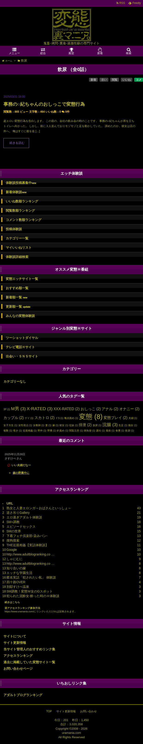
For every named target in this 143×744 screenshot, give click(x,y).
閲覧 (114, 79)
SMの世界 (13, 531)
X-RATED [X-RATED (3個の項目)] (40, 408)
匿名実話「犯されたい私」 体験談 (31, 577)
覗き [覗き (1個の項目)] (17, 430)
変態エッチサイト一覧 (22, 278)
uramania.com (71, 733)
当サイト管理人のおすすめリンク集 (29, 649)
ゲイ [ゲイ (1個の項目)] (29, 418)
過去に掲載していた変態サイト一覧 (29, 662)
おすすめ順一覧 (17, 288)
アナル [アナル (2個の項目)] (110, 409)
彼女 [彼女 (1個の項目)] (63, 425)
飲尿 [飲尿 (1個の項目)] (129, 430)
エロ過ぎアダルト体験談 (24, 517)
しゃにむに (14, 559)
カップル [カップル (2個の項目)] (13, 418)
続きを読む (16, 143)
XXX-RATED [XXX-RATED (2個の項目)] (67, 409)
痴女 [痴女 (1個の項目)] (132, 425)
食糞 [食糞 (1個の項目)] (120, 430)
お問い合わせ (88, 711)
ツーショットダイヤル (22, 337)
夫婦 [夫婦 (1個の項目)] (132, 418)
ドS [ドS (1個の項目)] (59, 418)
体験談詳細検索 (17, 256)
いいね (126, 79)
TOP (49, 711)
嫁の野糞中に (21, 472)
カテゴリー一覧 (17, 238)
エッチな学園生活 (19, 573)
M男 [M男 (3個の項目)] (18, 408)
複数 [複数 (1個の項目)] (7, 430)
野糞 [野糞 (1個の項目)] (51, 430)
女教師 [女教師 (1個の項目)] (38, 425)
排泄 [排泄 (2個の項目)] (85, 425)
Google (11, 550)
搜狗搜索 (12, 540)
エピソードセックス (21, 526)
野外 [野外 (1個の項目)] (42, 430)
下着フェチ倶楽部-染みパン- (26, 536)
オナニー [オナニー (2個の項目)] (129, 409)
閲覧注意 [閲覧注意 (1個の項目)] (76, 430)
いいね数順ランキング (22, 201)
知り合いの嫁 (16, 568)
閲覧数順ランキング (20, 210)
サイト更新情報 (14, 643)
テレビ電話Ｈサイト (20, 347)
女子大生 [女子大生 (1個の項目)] (10, 425)
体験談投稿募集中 (21, 183)
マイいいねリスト (19, 247)
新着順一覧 (16, 297)
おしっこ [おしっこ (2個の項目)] (91, 409)
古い (104, 79)
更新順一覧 (18, 306)
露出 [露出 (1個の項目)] (100, 430)
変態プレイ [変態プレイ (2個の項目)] (115, 418)
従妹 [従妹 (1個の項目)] (73, 425)
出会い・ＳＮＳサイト (22, 356)
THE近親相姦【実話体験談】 (27, 545)
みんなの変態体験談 (20, 315)
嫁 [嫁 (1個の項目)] (55, 425)
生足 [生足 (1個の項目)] (123, 425)
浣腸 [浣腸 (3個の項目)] (110, 424)
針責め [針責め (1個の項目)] (62, 430)
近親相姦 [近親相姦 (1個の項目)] (30, 430)
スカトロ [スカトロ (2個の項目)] (44, 418)
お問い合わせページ (18, 668)
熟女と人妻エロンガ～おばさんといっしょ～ (38, 508)
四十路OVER (15, 582)
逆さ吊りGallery (18, 513)
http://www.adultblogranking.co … (30, 554)
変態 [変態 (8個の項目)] (91, 416)
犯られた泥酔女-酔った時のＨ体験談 (32, 596)
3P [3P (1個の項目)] (6, 409)
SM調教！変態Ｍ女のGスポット (29, 591)
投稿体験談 (14, 229)
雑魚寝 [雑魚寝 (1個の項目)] (89, 430)
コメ (138, 79)
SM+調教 (13, 522)
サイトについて (14, 636)
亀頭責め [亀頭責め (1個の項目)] (71, 418)
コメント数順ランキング (23, 219)
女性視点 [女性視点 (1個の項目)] (25, 425)
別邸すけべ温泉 (17, 587)
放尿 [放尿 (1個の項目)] (97, 425)
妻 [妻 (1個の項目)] (48, 425)
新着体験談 (16, 192)
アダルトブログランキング (22, 695)
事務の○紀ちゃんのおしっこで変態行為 (44, 104)
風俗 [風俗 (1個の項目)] (110, 430)
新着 (93, 79)
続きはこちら (12, 602)
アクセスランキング (18, 655)
